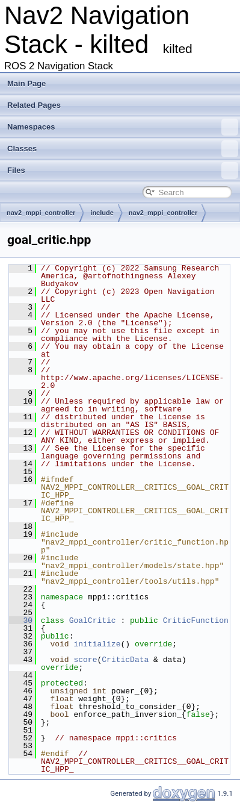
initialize (96, 644)
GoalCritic (92, 620)
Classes (122, 148)
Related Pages (34, 105)
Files (122, 170)
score (85, 659)
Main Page (26, 83)
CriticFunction (196, 620)
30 (20, 620)
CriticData (125, 659)
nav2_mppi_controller (41, 212)
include (102, 212)
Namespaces (122, 127)
